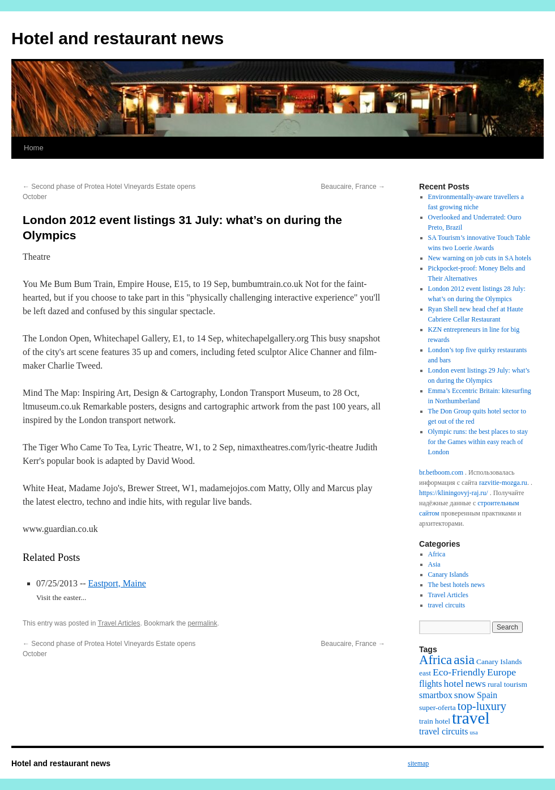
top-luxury (482, 706)
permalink (202, 623)
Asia (434, 564)
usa (473, 732)
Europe (501, 672)
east (425, 673)
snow (464, 694)
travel (471, 718)
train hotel (434, 721)
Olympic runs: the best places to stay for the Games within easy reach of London (478, 442)
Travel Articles (119, 623)
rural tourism (507, 684)
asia (464, 659)
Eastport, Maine (117, 583)
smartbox (435, 695)
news (476, 683)
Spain (487, 695)
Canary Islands (448, 574)
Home (34, 147)
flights (430, 683)
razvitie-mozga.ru (503, 483)
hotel (453, 683)
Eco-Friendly (459, 672)
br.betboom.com (441, 472)
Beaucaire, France (353, 187)
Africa (437, 554)
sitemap (418, 763)
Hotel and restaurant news (117, 38)
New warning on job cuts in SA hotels (479, 258)
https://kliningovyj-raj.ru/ (453, 493)
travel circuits (447, 605)
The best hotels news (456, 585)
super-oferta (437, 707)
